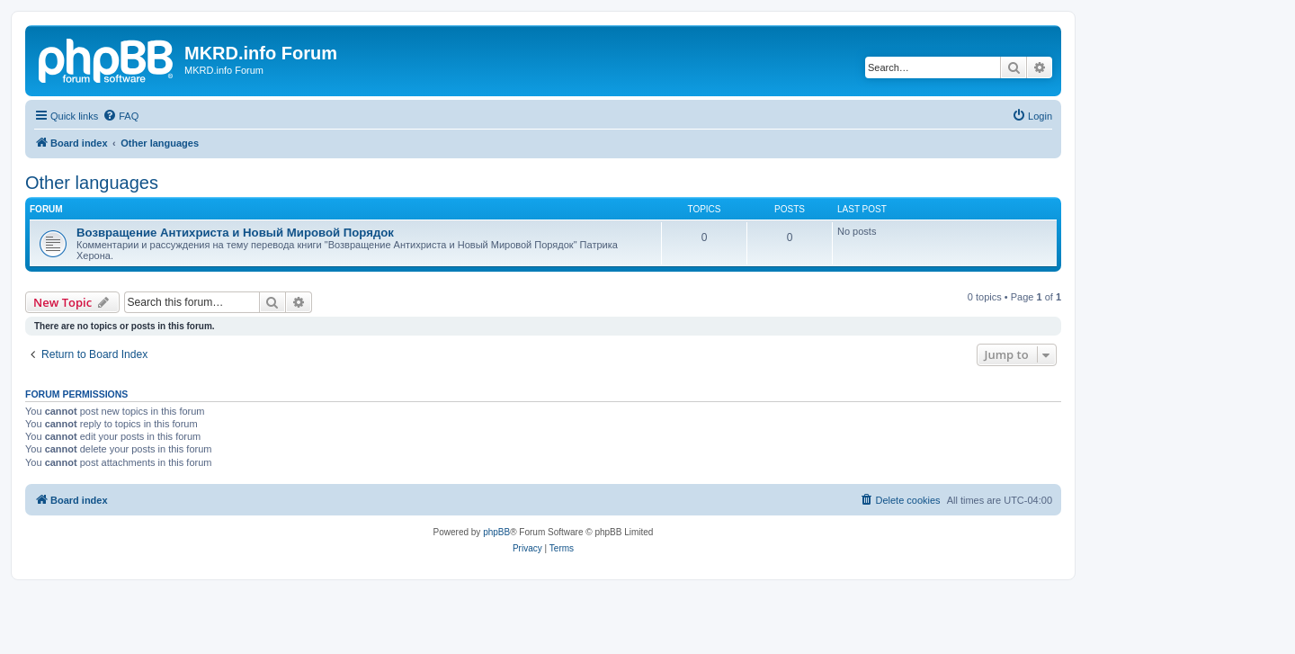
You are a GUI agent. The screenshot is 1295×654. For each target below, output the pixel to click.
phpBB (496, 532)
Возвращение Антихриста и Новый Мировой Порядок (235, 232)
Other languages (91, 183)
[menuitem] (120, 116)
